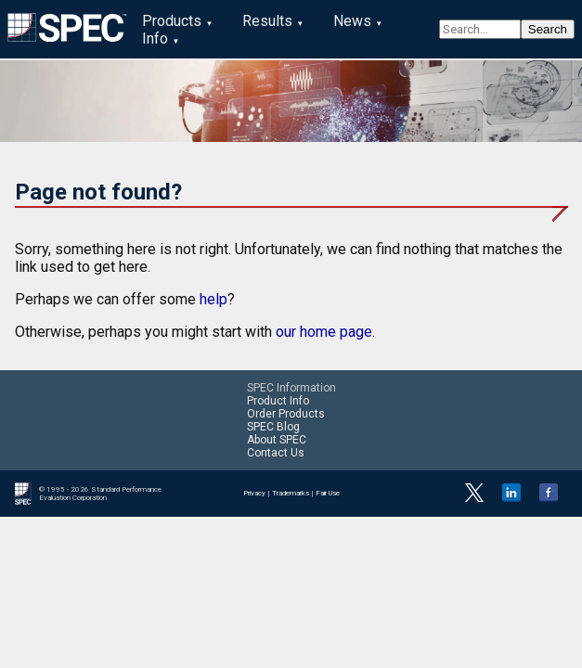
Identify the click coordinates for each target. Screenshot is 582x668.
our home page (324, 331)
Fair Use (328, 493)
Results (267, 21)
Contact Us (275, 452)
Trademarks (290, 493)
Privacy (254, 493)
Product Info (278, 400)
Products (171, 21)
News (352, 21)
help (213, 299)
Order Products (286, 413)
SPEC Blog (273, 426)
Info (155, 38)
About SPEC (276, 439)
